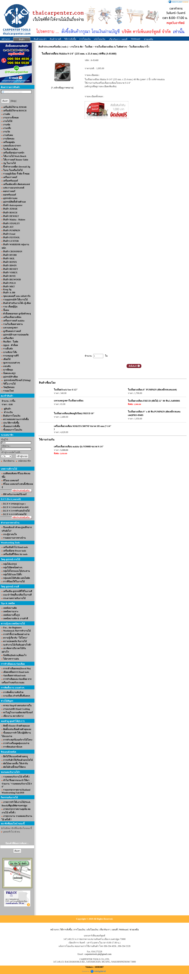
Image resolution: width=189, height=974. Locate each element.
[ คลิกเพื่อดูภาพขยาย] (62, 88)
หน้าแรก (6, 39)
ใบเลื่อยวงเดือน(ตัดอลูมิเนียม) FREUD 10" (74, 413)
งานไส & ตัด (76, 47)
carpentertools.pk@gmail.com (98, 954)
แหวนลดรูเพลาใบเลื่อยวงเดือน (68, 401)
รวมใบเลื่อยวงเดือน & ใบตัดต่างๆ (111, 47)
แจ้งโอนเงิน (99, 39)
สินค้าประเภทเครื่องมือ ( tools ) (53, 47)
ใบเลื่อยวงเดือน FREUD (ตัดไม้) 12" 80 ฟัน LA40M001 (154, 401)
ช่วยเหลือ (134, 929)
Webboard (135, 39)
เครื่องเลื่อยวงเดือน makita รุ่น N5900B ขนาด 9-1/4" (79, 446)
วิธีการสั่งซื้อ (70, 39)
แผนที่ (115, 929)
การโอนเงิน (85, 39)
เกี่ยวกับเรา (105, 929)
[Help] (13, 101)
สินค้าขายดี (55, 39)
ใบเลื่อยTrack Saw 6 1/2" (66, 390)
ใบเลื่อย (88, 47)
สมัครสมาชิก (24, 461)
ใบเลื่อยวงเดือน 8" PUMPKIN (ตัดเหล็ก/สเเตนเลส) (152, 390)
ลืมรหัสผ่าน (8, 461)
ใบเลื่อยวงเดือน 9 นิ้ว (139, 47)
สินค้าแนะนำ (40, 39)
